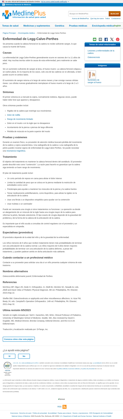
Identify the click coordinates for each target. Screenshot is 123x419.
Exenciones (14, 413)
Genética (59, 26)
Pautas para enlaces (64, 413)
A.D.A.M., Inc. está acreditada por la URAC (26, 363)
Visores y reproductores (80, 413)
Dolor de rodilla (13, 115)
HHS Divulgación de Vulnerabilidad (101, 413)
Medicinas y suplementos (36, 26)
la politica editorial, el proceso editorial (68, 368)
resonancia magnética (15, 151)
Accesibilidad (52, 413)
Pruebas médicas (78, 26)
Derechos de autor (25, 413)
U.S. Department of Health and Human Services (76, 416)
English (117, 26)
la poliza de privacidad (88, 368)
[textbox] (88, 13)
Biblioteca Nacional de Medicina (18, 5)
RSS (62, 407)
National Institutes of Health (102, 416)
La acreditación (97, 363)
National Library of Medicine (21, 416)
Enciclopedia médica (103, 26)
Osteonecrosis (94, 57)
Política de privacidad (39, 413)
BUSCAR (115, 14)
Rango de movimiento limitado (20, 119)
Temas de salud (10, 26)
